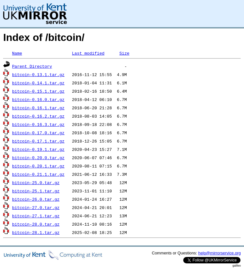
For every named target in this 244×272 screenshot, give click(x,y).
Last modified (88, 53)
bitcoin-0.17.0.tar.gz (38, 133)
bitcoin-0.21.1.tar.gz (38, 174)
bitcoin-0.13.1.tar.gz (38, 74)
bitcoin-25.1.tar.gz (35, 191)
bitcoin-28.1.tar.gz (35, 232)
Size (124, 53)
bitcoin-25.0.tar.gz (35, 182)
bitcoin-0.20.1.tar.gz (38, 166)
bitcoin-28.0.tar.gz (35, 224)
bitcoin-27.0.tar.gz (35, 207)
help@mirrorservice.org (219, 253)
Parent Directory (32, 66)
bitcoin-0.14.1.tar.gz (38, 83)
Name (17, 53)
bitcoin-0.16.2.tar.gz (38, 116)
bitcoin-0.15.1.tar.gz (38, 91)
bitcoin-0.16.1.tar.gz (38, 108)
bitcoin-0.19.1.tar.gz (38, 149)
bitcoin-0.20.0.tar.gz (38, 157)
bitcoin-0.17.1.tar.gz (38, 141)
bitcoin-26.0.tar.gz (35, 199)
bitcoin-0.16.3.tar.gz (38, 124)
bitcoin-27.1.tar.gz (35, 216)
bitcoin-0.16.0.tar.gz (38, 99)
